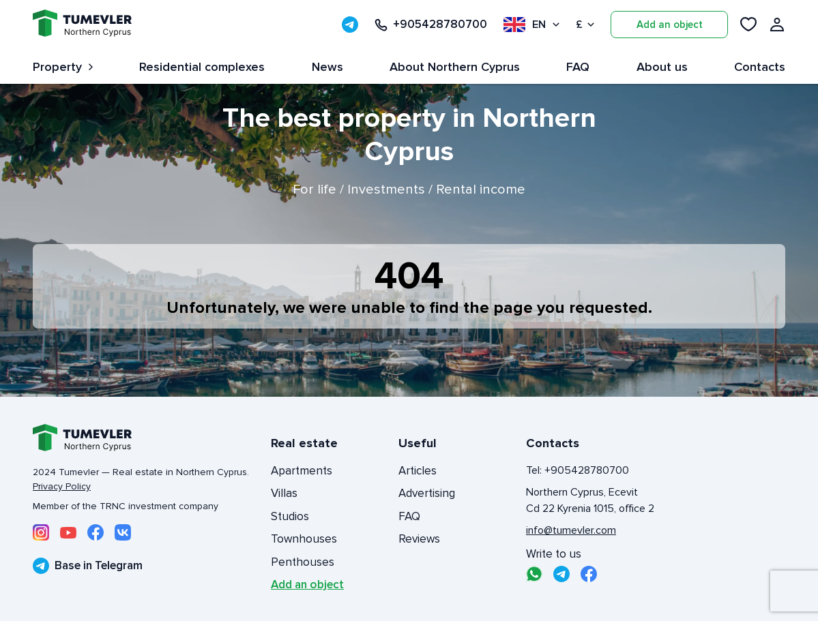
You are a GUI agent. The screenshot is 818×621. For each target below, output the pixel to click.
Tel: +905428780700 (577, 470)
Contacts (759, 67)
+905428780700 (431, 24)
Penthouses (302, 562)
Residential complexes (202, 67)
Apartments (301, 471)
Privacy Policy (62, 486)
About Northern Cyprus (455, 67)
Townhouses (304, 539)
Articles (417, 471)
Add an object (670, 24)
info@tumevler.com (571, 530)
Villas (284, 493)
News (327, 67)
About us (662, 67)
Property (63, 67)
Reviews (419, 539)
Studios (290, 516)
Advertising (426, 493)
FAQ (577, 67)
